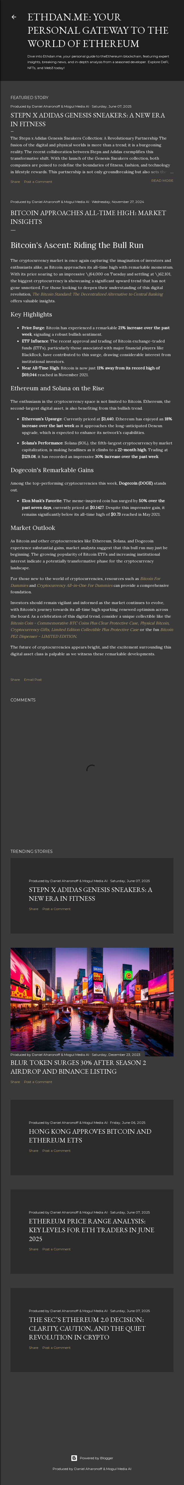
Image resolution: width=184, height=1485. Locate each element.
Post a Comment (38, 181)
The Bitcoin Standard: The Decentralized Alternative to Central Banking (97, 294)
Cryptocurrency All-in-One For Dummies (74, 585)
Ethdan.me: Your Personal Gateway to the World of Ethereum (97, 30)
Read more (162, 180)
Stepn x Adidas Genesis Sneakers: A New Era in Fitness (90, 894)
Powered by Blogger (92, 1458)
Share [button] (15, 181)
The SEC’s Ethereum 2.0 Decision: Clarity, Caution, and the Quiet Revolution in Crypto (87, 1328)
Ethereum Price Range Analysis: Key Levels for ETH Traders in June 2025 (91, 1230)
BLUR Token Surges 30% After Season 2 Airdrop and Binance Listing (78, 1067)
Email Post (33, 679)
